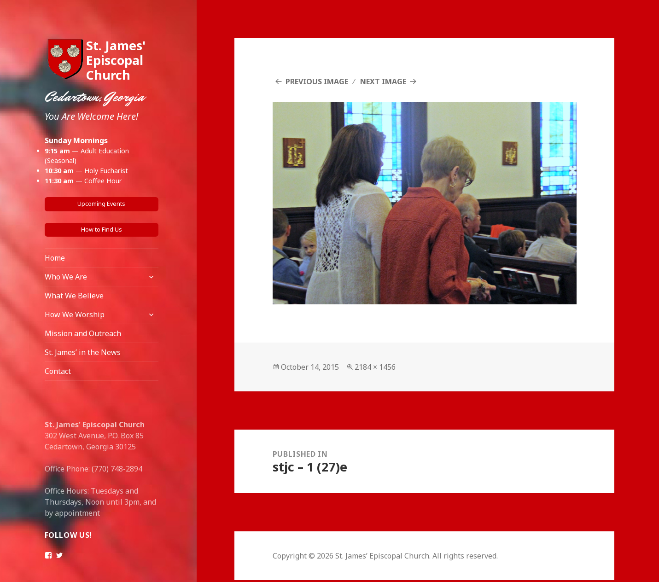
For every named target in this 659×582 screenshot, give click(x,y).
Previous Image (317, 81)
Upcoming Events (101, 204)
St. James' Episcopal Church (116, 60)
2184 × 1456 (375, 367)
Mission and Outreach (83, 333)
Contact (58, 371)
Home (55, 258)
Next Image (383, 81)
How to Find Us (101, 229)
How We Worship (75, 314)
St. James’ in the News (83, 352)
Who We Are (66, 277)
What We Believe (74, 296)
